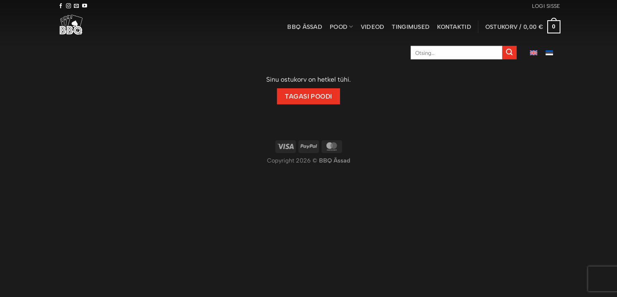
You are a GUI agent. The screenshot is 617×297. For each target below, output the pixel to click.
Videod (373, 27)
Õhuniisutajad (334, 170)
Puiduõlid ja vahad (288, 170)
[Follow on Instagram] (68, 6)
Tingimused (411, 27)
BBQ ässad (304, 27)
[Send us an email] (76, 6)
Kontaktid (454, 27)
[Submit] (509, 53)
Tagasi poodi (308, 96)
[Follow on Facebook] (60, 6)
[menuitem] (533, 52)
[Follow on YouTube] (84, 6)
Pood (341, 27)
